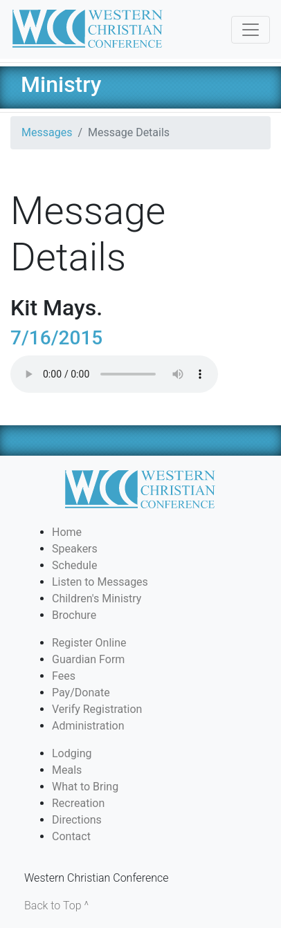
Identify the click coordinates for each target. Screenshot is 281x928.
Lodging (71, 753)
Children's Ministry (96, 598)
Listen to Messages (100, 581)
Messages (46, 132)
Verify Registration (97, 709)
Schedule (74, 565)
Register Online (89, 642)
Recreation (78, 803)
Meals (67, 770)
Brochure (74, 615)
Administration (88, 725)
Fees (63, 676)
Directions (77, 819)
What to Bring (85, 786)
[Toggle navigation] (250, 30)
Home (67, 532)
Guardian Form (88, 659)
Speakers (75, 548)
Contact (71, 836)
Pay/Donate (81, 692)
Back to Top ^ (56, 905)
